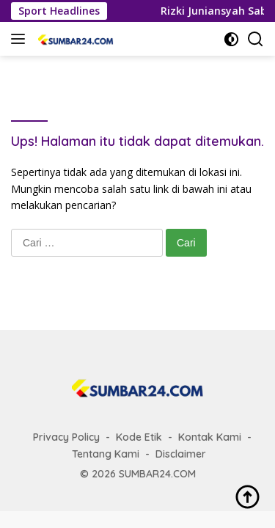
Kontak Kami (209, 437)
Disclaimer (180, 454)
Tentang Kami (105, 454)
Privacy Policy (66, 437)
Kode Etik (139, 437)
